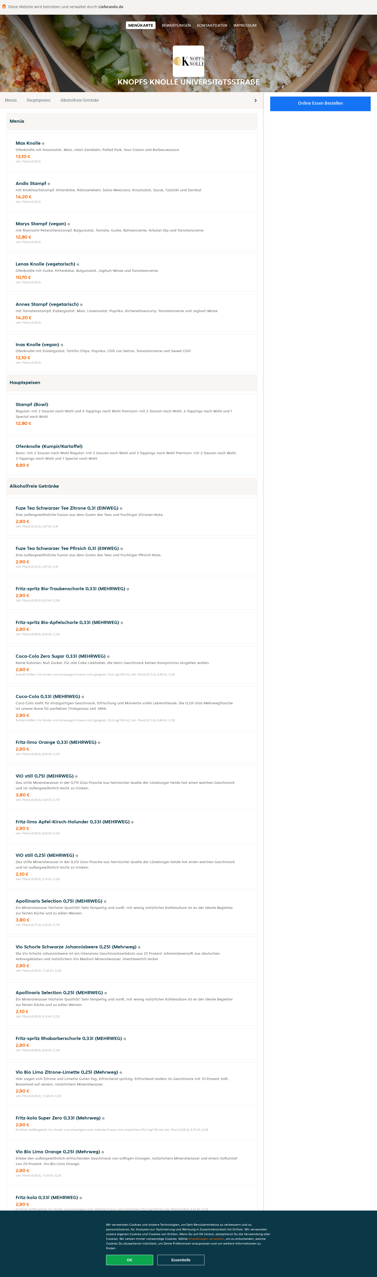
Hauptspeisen (39, 100)
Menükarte (140, 25)
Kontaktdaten (212, 25)
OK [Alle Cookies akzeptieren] (129, 1260)
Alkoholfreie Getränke (79, 100)
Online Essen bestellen (320, 103)
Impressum (245, 25)
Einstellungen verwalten (206, 1239)
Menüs (11, 100)
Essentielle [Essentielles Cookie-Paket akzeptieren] (180, 1260)
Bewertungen (176, 25)
